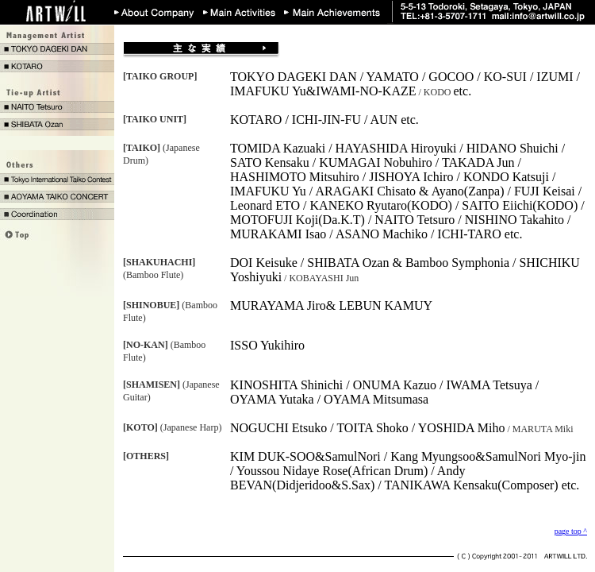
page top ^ (571, 531)
